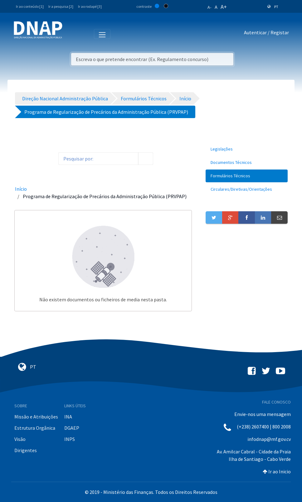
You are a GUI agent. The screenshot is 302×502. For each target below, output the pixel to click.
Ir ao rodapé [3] (90, 6)
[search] (146, 158)
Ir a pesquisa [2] (60, 6)
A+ (224, 6)
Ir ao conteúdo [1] (30, 6)
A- (209, 7)
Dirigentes (25, 450)
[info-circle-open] (163, 159)
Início (21, 189)
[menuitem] (247, 149)
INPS (69, 439)
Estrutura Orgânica (34, 428)
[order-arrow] (48, 159)
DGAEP (71, 428)
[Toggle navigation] (71, 33)
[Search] (98, 158)
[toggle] (35, 158)
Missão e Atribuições (36, 417)
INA (68, 417)
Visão (20, 439)
